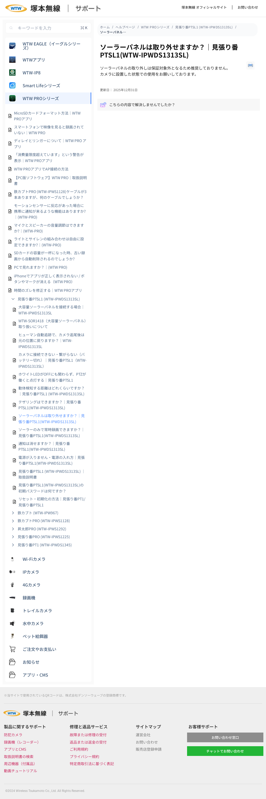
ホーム (105, 27)
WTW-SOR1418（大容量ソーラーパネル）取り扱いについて (52, 323)
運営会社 (143, 734)
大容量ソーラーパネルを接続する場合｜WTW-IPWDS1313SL (51, 309)
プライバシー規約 (84, 756)
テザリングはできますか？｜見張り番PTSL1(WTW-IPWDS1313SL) (49, 404)
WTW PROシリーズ (155, 27)
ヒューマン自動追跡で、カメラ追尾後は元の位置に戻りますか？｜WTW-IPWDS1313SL (51, 340)
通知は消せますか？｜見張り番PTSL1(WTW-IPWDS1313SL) (44, 446)
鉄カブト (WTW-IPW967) (38, 512)
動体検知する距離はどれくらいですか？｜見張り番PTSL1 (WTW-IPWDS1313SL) (51, 390)
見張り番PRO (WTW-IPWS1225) (44, 536)
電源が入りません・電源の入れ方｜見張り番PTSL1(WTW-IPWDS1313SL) (51, 460)
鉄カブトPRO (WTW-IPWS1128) (44, 520)
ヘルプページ (125, 27)
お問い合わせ (248, 7)
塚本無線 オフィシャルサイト (204, 7)
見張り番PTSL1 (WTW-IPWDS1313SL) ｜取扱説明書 (51, 474)
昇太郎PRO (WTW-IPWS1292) (42, 528)
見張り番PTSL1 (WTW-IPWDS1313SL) (49, 299)
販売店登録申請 (149, 749)
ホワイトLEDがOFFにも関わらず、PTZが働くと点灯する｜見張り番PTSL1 (52, 376)
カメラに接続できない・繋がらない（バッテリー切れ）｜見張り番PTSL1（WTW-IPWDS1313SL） (52, 360)
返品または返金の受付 (88, 742)
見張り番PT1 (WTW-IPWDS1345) (45, 544)
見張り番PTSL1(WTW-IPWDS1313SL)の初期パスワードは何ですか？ (51, 487)
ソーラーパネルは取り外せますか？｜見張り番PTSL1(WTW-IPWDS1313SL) (51, 418)
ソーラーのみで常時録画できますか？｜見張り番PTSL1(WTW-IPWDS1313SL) (51, 432)
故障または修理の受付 (88, 734)
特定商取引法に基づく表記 (92, 763)
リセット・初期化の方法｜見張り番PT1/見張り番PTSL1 (51, 501)
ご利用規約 (79, 749)
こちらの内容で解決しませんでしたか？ (137, 104)
